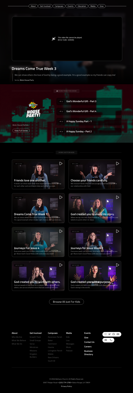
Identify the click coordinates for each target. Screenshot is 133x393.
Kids (67, 337)
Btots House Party (27, 80)
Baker (50, 340)
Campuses (59, 6)
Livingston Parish (55, 350)
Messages (70, 343)
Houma (51, 347)
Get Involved (45, 6)
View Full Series (21, 130)
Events (70, 6)
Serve (32, 343)
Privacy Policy (66, 386)
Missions (33, 350)
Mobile (50, 354)
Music (68, 347)
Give (101, 6)
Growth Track (35, 337)
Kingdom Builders (33, 355)
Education (82, 6)
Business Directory (88, 352)
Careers (87, 346)
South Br (51, 360)
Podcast (69, 350)
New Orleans (53, 357)
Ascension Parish (55, 337)
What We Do (17, 343)
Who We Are (17, 337)
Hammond (52, 343)
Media (92, 6)
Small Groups (35, 340)
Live (67, 340)
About (33, 6)
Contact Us (89, 342)
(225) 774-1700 (65, 382)
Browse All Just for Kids (66, 302)
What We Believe (19, 340)
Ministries (34, 347)
